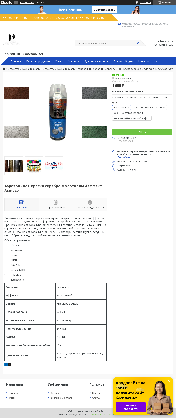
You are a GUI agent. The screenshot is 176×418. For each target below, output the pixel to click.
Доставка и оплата (96, 61)
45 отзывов (145, 2)
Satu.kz (104, 411)
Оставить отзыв (163, 45)
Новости (143, 61)
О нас (58, 61)
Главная (16, 61)
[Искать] (138, 43)
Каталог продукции (38, 61)
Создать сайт (27, 2)
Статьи (96, 397)
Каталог (55, 392)
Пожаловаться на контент (103, 414)
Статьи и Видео (123, 61)
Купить (142, 131)
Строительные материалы (24, 69)
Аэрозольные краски (90, 69)
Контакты (73, 61)
